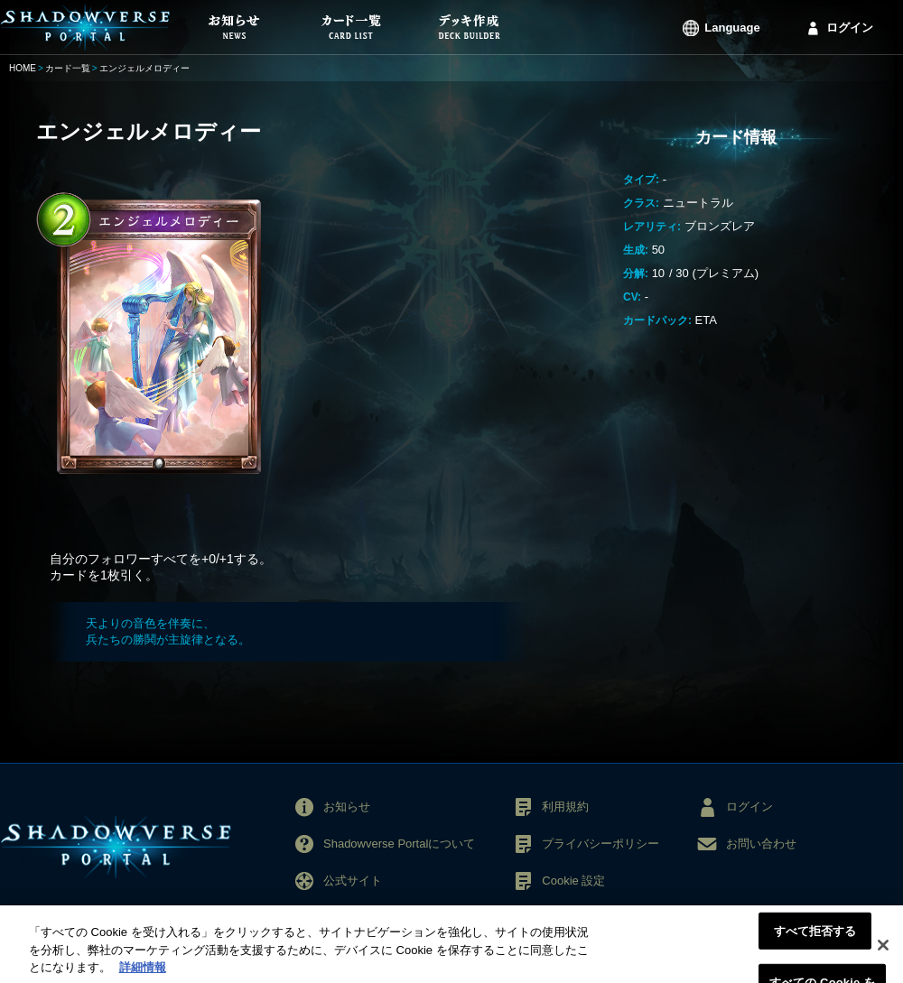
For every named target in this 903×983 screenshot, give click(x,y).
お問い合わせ (761, 843)
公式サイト (352, 880)
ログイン (849, 27)
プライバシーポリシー (600, 843)
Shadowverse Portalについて (399, 843)
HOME (22, 68)
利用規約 (565, 806)
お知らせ (346, 806)
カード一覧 (67, 68)
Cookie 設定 (573, 880)
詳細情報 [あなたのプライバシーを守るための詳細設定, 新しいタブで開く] (142, 974)
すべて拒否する (815, 937)
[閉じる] (883, 952)
